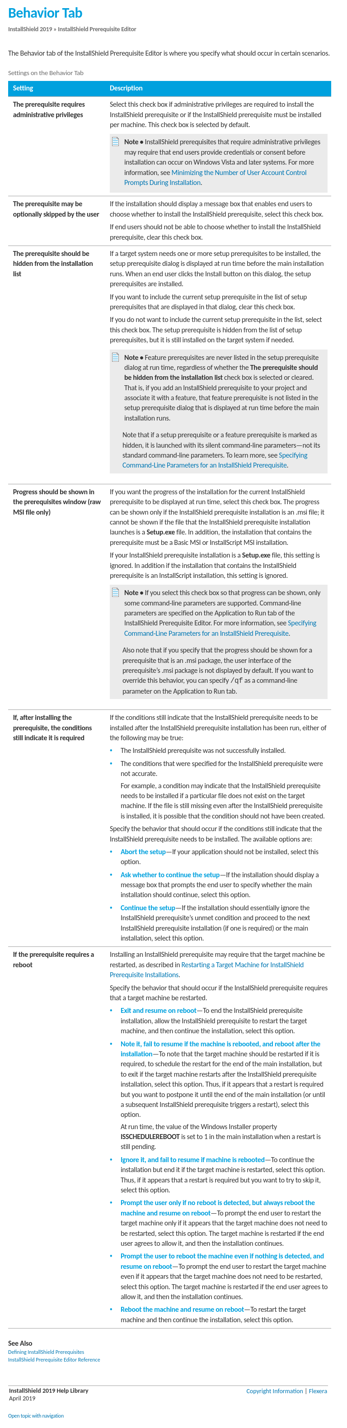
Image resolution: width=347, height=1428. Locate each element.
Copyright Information (274, 1391)
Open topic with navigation (36, 1416)
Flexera (318, 1391)
